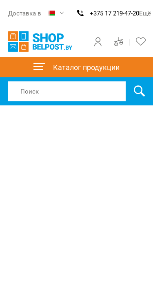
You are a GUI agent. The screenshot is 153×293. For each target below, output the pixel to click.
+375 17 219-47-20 (114, 13)
